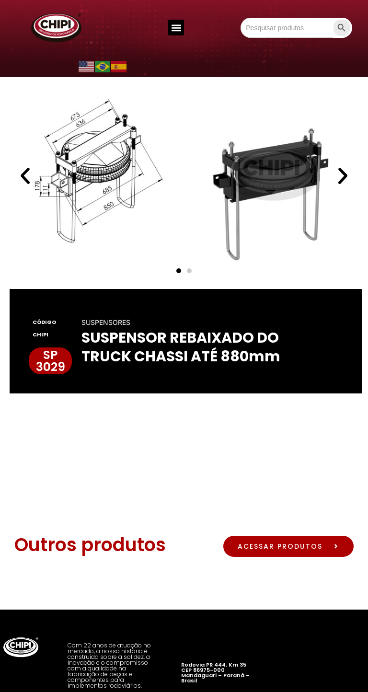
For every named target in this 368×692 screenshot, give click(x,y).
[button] (176, 27)
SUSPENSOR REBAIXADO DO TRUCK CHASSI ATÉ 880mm (180, 347)
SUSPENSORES (105, 322)
